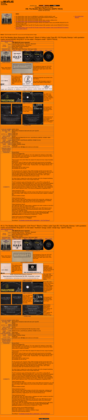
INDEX (17, 14)
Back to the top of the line (7, 41)
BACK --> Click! (17, 50)
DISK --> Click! (48, 50)
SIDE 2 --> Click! (38, 50)
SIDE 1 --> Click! (28, 50)
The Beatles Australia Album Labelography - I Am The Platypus (34, 220)
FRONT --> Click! (6, 50)
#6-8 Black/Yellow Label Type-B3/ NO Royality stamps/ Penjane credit (33, 21)
